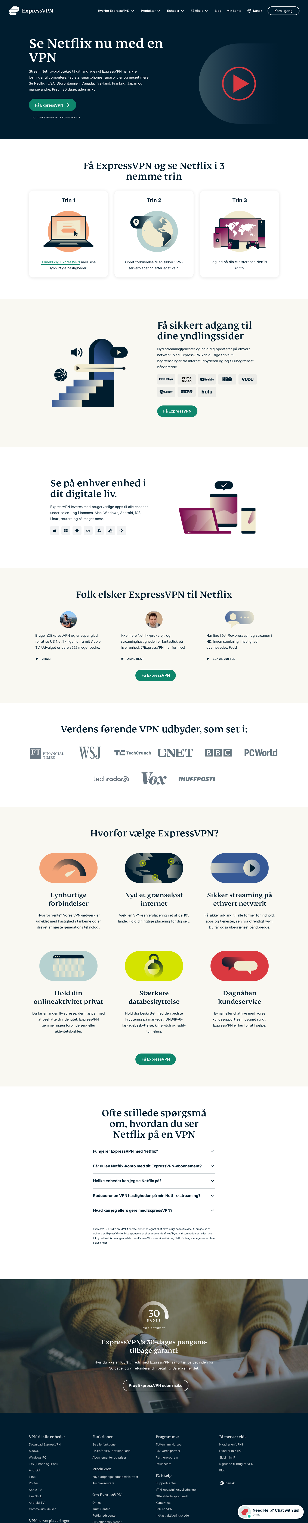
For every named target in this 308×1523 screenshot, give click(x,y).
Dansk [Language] (257, 10)
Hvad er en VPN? (231, 1449)
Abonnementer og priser (109, 1462)
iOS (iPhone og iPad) (43, 1469)
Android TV (36, 1507)
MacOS (34, 1456)
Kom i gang (283, 11)
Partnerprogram (167, 1462)
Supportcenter (166, 1488)
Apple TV (35, 1494)
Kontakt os (163, 1507)
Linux (32, 1482)
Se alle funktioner (104, 1449)
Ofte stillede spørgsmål (172, 1501)
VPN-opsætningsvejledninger (176, 1494)
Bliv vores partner (168, 1456)
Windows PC (37, 1462)
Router (33, 1488)
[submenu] (133, 11)
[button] (151, 1155)
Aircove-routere (103, 1488)
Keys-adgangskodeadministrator (115, 1482)
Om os (96, 1507)
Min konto (234, 10)
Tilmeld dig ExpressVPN (60, 262)
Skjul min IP (227, 1462)
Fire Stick (35, 1501)
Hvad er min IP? (230, 1456)
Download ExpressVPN (45, 1449)
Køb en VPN (164, 1514)
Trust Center (101, 1514)
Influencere (163, 1469)
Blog (218, 10)
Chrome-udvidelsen (42, 1514)
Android (34, 1475)
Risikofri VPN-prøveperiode (111, 1456)
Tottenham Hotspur (169, 1449)
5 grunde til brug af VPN (236, 1469)
